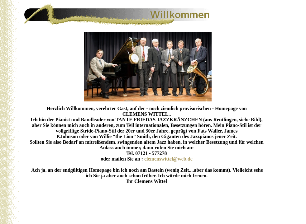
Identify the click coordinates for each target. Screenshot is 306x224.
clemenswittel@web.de (168, 158)
